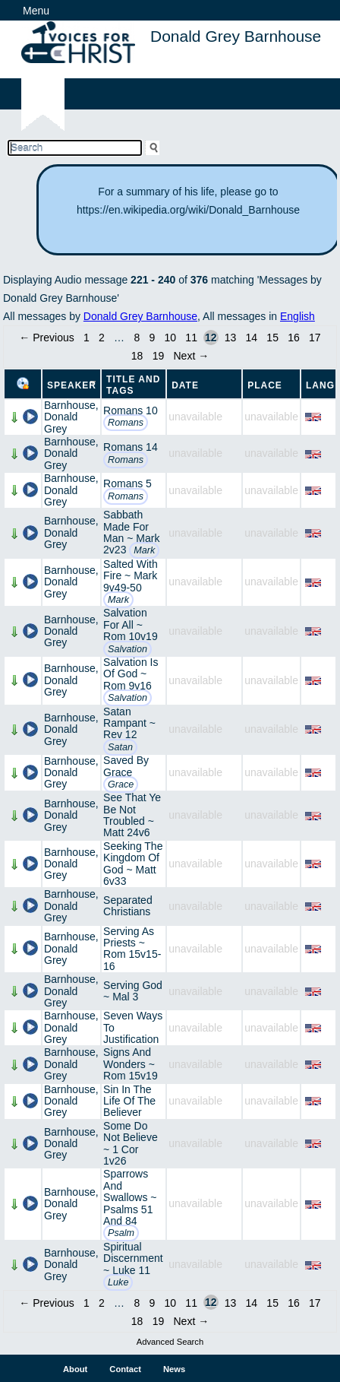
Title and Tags (133, 385)
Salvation (127, 649)
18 (137, 356)
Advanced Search (170, 1341)
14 (252, 337)
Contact (125, 1369)
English (297, 316)
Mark (144, 550)
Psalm (121, 1233)
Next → (191, 356)
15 (272, 337)
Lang (320, 385)
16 (294, 337)
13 (231, 337)
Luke (118, 1282)
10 (171, 337)
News (174, 1369)
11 (191, 337)
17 (315, 337)
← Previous (46, 337)
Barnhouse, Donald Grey (71, 417)
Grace (121, 784)
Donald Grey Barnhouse (140, 316)
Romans (125, 422)
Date (185, 385)
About (75, 1369)
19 (159, 356)
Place (264, 385)
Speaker (71, 385)
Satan (120, 747)
